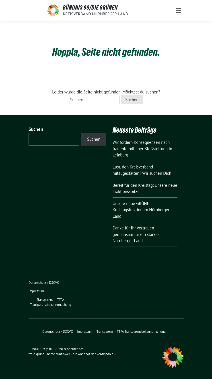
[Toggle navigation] (178, 10)
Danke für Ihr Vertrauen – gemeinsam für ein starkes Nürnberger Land (136, 234)
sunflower (63, 354)
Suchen (36, 129)
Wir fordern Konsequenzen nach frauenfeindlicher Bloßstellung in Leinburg (142, 149)
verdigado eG (106, 354)
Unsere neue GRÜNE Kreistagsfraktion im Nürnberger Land (141, 210)
